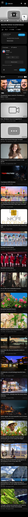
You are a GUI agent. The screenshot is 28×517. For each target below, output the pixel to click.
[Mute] (23, 20)
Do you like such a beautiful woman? (11, 288)
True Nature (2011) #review (8, 182)
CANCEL (15, 69)
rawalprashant (7, 34)
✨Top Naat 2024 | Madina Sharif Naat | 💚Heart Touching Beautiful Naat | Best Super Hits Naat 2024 (14, 204)
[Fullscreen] (26, 20)
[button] (25, 3)
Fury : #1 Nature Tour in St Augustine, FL (11, 119)
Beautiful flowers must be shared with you (12, 329)
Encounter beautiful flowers (8, 309)
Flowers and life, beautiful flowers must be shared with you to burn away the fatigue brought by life (12, 438)
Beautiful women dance (7, 247)
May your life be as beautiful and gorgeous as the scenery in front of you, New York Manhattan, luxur (13, 461)
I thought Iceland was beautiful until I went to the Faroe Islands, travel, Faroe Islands (13, 505)
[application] (14, 15)
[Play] (2, 20)
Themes (24, 17)
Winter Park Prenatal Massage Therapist (12, 139)
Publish (22, 69)
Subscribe (21, 34)
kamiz (8, 51)
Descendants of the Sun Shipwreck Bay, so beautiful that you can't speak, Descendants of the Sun (14, 484)
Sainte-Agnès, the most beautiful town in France (14, 416)
